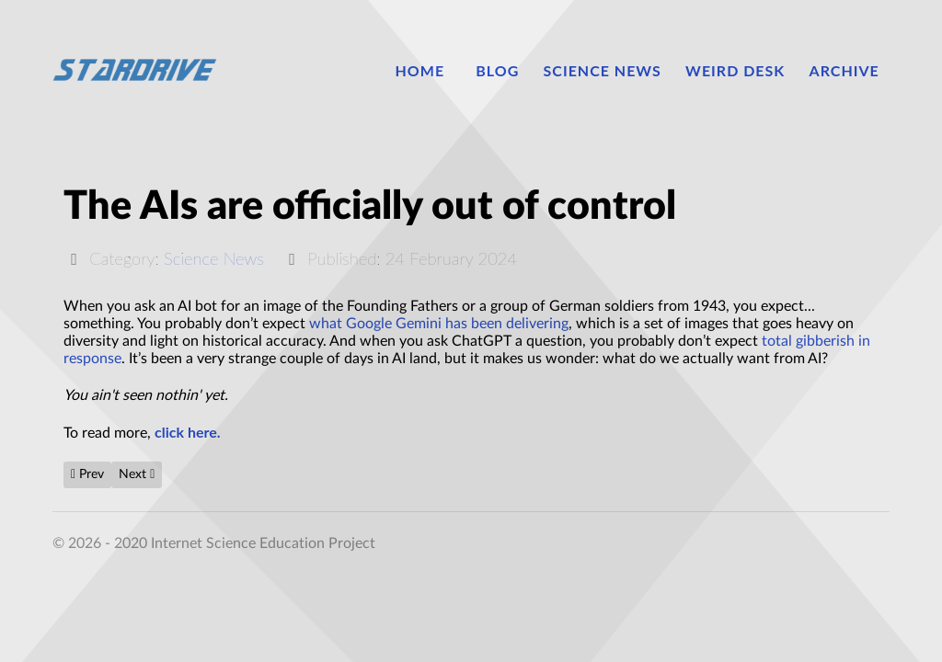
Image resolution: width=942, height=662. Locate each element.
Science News (214, 258)
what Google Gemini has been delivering (439, 323)
